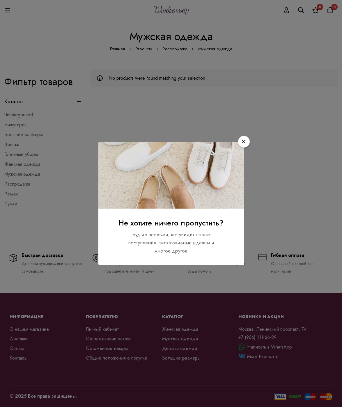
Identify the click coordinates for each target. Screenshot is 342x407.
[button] (244, 141)
